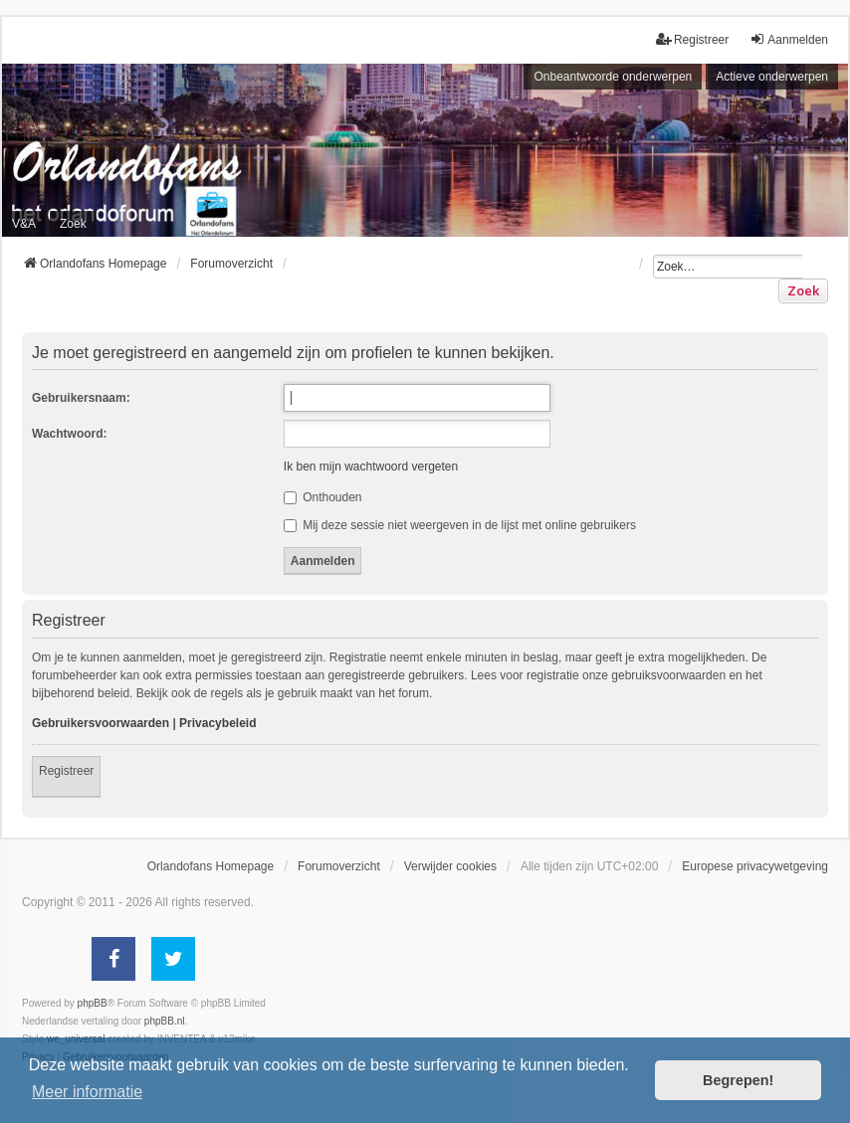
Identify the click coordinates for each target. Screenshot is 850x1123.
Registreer (66, 771)
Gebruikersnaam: (81, 398)
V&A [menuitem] (24, 224)
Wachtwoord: (69, 434)
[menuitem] (755, 866)
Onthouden (323, 497)
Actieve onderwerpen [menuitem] (772, 77)
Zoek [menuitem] (73, 224)
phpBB (92, 1003)
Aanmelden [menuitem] (788, 39)
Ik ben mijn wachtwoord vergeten (371, 466)
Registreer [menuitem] (692, 39)
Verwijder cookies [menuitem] (450, 866)
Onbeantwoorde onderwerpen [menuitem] (612, 77)
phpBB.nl (164, 1021)
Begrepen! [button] (738, 1080)
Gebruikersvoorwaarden (100, 723)
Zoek (803, 290)
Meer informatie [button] (87, 1091)
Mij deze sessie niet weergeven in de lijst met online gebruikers (460, 525)
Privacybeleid (217, 723)
